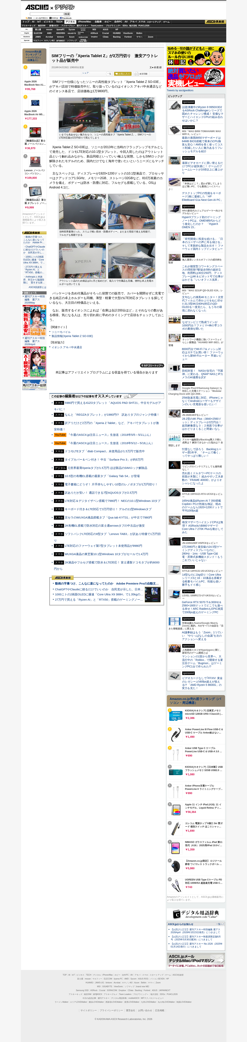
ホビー (107, 21)
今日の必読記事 (89, 998)
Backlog (117, 37)
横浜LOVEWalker (96, 1002)
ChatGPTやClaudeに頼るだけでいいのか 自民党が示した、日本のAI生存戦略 (106, 589)
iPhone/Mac (84, 21)
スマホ (141, 21)
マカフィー (38, 41)
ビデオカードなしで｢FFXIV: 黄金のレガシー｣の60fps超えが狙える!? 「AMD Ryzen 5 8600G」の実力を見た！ (202, 683)
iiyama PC (118, 979)
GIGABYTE (72, 33)
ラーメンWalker (61, 1002)
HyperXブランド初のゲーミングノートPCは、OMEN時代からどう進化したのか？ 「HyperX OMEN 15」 (201, 222)
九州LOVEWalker (148, 1002)
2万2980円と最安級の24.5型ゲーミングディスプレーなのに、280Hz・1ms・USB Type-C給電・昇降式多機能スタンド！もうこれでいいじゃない (202, 553)
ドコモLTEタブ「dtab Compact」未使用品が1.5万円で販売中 (105, 451)
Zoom (150, 37)
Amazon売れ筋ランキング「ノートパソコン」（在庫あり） (33, 56)
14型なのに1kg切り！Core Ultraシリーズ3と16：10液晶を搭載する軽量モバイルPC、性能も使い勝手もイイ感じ (202, 579)
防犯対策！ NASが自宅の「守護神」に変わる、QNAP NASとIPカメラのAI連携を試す (202, 374)
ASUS (105, 29)
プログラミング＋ (141, 994)
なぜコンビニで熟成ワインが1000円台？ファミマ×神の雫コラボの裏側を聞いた (202, 325)
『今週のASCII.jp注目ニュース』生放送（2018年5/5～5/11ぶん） (110, 434)
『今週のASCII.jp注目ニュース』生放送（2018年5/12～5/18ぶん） (110, 443)
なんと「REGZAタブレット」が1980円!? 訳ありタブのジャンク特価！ (112, 414)
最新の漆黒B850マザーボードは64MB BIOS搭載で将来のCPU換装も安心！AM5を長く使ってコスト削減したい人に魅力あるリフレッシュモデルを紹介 (202, 144)
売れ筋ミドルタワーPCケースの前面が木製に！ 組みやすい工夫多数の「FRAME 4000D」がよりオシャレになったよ (203, 478)
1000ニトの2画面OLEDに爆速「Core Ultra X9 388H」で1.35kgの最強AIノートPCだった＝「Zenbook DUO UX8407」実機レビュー (141, 594)
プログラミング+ (113, 26)
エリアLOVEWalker (78, 1002)
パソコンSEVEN (83, 29)
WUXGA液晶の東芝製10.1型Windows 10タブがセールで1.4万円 (106, 554)
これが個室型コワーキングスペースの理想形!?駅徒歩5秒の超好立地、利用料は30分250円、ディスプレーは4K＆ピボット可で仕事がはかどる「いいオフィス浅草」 (202, 273)
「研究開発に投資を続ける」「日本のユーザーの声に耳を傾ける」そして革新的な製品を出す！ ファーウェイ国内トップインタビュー (203, 243)
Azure (72, 37)
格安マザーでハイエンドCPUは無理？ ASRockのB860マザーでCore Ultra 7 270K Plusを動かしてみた (203, 527)
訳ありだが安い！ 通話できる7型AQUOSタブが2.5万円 (101, 492)
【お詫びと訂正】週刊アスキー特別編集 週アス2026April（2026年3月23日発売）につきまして (195, 931)
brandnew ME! (83, 40)
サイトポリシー (89, 1010)
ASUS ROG (60, 33)
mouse (49, 29)
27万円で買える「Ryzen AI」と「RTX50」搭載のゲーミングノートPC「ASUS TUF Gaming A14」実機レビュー (128, 599)
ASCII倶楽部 (215, 22)
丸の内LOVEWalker (166, 1002)
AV (126, 21)
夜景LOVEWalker (131, 1002)
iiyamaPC (60, 29)
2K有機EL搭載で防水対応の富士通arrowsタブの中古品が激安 (105, 525)
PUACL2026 (143, 26)
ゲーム (166, 22)
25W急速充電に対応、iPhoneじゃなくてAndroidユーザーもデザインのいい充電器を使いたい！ (202, 401)
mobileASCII (133, 998)
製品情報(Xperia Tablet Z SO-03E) (72, 336)
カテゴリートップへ (152, 365)
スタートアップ (153, 22)
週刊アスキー (82, 26)
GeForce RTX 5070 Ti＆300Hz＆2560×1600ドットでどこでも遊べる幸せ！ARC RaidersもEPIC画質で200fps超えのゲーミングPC (202, 607)
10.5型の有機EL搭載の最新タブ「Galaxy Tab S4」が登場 (102, 476)
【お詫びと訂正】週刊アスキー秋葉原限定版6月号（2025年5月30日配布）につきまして (196, 938)
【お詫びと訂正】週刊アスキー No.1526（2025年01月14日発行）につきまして (197, 945)
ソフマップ (72, 41)
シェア (85, 73)
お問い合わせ (145, 1010)
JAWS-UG (99, 983)
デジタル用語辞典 (119, 998)
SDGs (125, 26)
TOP (65, 975)
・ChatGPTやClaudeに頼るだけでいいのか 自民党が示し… (34, 249)
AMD (49, 33)
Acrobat (49, 37)
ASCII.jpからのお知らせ (180, 924)
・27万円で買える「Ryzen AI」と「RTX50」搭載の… (33, 270)
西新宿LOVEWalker (114, 1002)
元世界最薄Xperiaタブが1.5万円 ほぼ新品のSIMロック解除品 (107, 467)
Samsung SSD (82, 990)
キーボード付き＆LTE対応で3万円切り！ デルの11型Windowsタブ (108, 509)
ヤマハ (139, 37)
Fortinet (128, 37)
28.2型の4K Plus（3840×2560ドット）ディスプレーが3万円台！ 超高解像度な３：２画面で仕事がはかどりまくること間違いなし (202, 423)
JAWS (38, 37)
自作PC (118, 21)
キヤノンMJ (49, 41)
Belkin (139, 33)
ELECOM (38, 33)
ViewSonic (128, 33)
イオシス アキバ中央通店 (67, 347)
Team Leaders (125, 994)
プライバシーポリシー (111, 1010)
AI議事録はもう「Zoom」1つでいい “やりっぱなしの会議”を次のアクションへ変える (202, 636)
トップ (25, 21)
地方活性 (133, 26)
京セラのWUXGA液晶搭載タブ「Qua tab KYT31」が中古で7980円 (108, 517)
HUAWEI (117, 33)
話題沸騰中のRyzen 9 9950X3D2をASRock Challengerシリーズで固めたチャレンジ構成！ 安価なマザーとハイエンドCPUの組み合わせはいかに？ (203, 114)
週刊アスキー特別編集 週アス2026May (35, 299)
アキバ (133, 21)
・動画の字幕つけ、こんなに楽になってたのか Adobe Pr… (34, 240)
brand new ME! (142, 986)
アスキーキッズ (28, 26)
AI (33, 21)
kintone (60, 37)
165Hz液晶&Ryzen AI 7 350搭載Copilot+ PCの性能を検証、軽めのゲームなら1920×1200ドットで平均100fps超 (202, 505)
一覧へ (219, 924)
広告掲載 (159, 1010)
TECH (59, 21)
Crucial (105, 33)
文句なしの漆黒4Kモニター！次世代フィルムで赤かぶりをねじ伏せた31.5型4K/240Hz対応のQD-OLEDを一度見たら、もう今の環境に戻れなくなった (202, 304)
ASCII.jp (37, 7)
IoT (39, 21)
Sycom (72, 29)
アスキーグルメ (68, 26)
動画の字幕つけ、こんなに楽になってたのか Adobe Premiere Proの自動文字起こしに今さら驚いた (121, 583)
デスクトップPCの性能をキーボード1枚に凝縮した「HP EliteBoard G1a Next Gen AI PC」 (202, 196)
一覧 (109, 74)
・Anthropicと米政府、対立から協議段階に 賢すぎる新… (34, 279)
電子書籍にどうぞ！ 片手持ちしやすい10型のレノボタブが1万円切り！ (111, 484)
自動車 (98, 21)
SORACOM (112, 990)
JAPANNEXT (60, 40)
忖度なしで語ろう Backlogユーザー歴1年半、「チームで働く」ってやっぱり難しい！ (202, 452)
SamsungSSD (81, 33)
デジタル (62, 7)
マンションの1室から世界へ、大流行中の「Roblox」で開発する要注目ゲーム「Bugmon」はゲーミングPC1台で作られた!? (202, 661)
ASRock (94, 33)
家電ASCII (53, 26)
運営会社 (130, 1010)
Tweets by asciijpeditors (180, 90)
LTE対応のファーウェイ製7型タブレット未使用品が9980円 (103, 545)
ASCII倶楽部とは (38, 287)
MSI (94, 29)
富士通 (38, 29)
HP (116, 29)
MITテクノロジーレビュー (152, 998)
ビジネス (48, 21)
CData (105, 37)
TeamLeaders (97, 26)
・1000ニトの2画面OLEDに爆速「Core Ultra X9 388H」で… (34, 259)
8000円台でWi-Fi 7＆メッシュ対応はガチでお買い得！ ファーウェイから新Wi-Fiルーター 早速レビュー (203, 354)
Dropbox (94, 37)
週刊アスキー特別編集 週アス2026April (35, 341)
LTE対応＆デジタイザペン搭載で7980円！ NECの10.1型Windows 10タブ (113, 500)
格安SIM (41, 26)
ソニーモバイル (61, 332)
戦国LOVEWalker (184, 1002)
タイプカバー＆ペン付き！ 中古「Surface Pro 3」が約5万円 (104, 459)
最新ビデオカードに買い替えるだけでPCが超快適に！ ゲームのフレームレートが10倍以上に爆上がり (202, 168)
